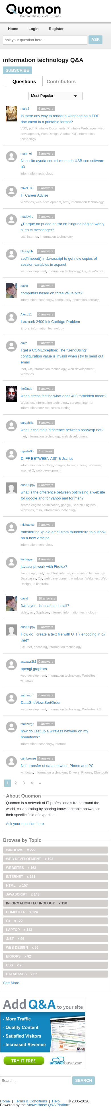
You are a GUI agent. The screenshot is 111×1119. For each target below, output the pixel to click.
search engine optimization (39, 505)
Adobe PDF (68, 133)
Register (56, 29)
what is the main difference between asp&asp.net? (62, 430)
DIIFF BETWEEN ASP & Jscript (47, 458)
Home (13, 29)
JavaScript (95, 271)
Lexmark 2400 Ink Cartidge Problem (50, 321)
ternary (94, 299)
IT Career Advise (34, 195)
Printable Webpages (82, 128)
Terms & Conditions (31, 1101)
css (22, 236)
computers (62, 299)
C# (84, 271)
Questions (24, 81)
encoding (40, 647)
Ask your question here (25, 824)
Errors (24, 328)
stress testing (60, 407)
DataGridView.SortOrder (41, 702)
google (66, 505)
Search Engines (84, 505)
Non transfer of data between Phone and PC (57, 766)
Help (56, 1101)
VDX (23, 128)
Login (33, 29)
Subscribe (17, 70)
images (60, 465)
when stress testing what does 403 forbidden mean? (63, 396)
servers (75, 402)
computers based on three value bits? (52, 293)
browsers (94, 465)
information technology (36, 173)
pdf (31, 128)
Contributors (61, 81)
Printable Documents (50, 128)
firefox (44, 584)
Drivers (74, 772)
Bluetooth (101, 772)
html (66, 202)
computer (22, 912)
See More (11, 983)
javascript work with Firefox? (44, 566)
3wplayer (42, 612)
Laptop (19, 930)
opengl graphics (34, 669)
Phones (86, 772)
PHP (35, 584)
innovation (79, 299)
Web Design (50, 133)
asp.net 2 (27, 470)
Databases (28, 578)
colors (81, 465)
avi (32, 612)
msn (39, 510)
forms (71, 465)
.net (23, 369)
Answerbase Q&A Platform (48, 1105)
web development (48, 202)
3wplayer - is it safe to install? (45, 606)
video (24, 612)
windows (77, 578)
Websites (27, 202)
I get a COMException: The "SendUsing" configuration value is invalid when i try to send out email (62, 356)
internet (32, 236)
